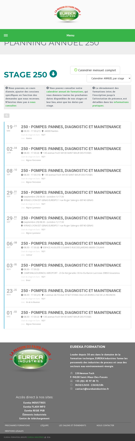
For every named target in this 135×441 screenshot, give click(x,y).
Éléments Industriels (34, 414)
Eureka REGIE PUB (34, 410)
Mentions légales (14, 431)
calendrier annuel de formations (64, 91)
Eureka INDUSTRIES (34, 402)
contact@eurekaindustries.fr (92, 388)
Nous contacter (105, 425)
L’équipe (44, 425)
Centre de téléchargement (34, 418)
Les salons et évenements (72, 425)
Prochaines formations (17, 425)
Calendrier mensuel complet (95, 70)
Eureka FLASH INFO (34, 406)
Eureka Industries (35, 437)
